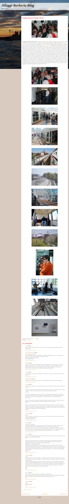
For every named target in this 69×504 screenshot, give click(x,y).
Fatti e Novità (28, 340)
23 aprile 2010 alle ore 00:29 (30, 479)
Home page (44, 493)
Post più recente (26, 493)
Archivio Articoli (8, 11)
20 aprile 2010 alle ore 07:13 (30, 350)
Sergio (26, 422)
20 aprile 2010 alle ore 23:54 (30, 452)
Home (3, 11)
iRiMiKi (26, 362)
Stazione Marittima (46, 45)
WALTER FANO (28, 378)
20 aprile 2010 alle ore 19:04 (30, 411)
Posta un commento (27, 489)
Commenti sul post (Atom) (46, 497)
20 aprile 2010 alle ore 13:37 (30, 382)
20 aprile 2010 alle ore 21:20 (30, 431)
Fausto (26, 384)
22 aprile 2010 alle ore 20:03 (30, 470)
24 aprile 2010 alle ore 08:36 (30, 487)
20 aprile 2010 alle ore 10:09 (30, 369)
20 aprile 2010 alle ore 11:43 (30, 376)
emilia (26, 372)
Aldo (26, 345)
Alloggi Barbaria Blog (17, 5)
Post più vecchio (63, 493)
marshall (27, 413)
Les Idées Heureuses (29, 352)
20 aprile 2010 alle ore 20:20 (30, 420)
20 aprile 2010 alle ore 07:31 (30, 360)
